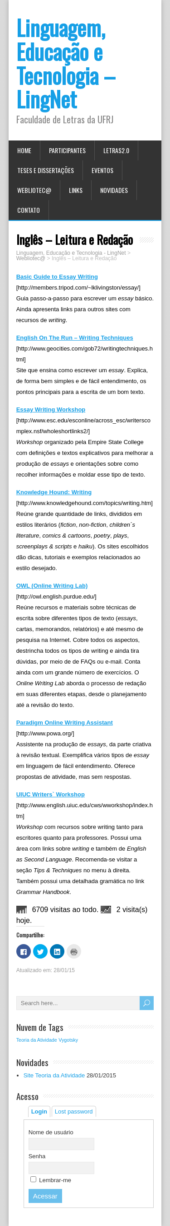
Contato (28, 210)
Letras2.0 (116, 150)
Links (76, 190)
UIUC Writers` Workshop (50, 794)
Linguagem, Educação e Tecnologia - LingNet (71, 253)
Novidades (114, 190)
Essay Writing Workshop (51, 409)
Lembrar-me (50, 1180)
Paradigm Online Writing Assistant (64, 722)
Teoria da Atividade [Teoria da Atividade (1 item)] (36, 1040)
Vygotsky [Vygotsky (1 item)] (68, 1040)
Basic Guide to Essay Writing (57, 276)
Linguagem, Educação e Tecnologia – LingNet (66, 63)
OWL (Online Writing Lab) (52, 585)
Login (39, 1111)
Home (24, 150)
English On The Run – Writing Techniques (74, 337)
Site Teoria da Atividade (54, 1075)
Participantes (67, 150)
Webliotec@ (34, 190)
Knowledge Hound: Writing (54, 492)
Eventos (102, 170)
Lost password (74, 1111)
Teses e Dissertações (45, 170)
